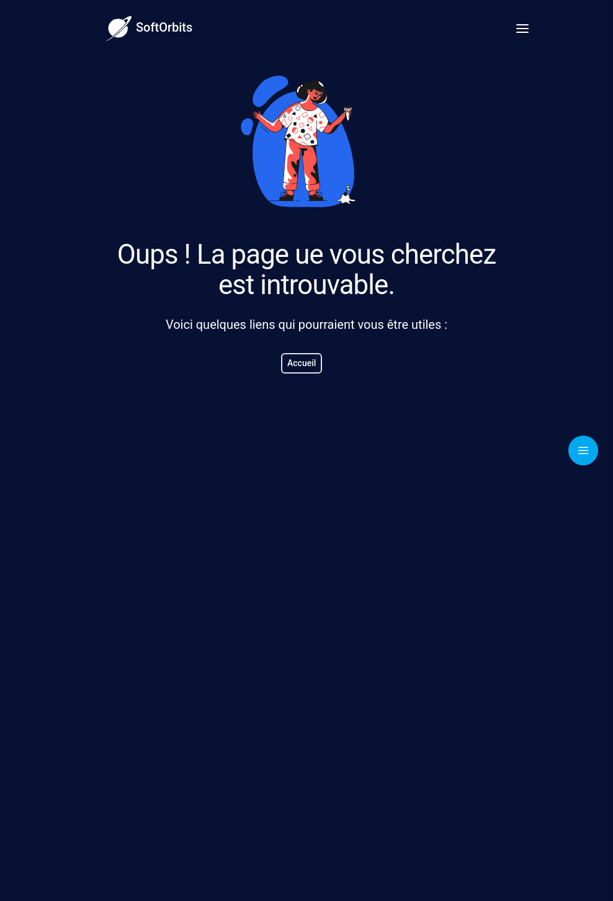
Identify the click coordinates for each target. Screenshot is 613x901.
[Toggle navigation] (583, 450)
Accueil (301, 363)
